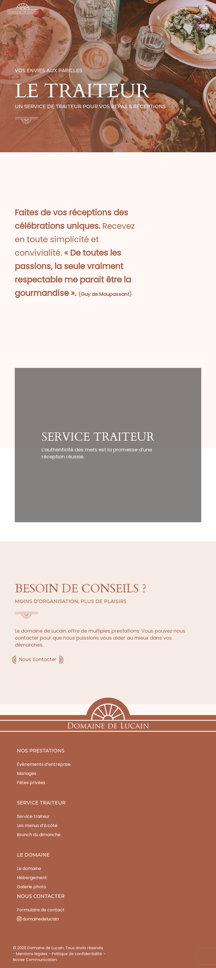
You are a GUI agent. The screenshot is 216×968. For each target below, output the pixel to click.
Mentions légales (32, 953)
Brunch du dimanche (38, 835)
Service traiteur (33, 816)
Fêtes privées (31, 783)
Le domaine (29, 868)
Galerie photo (31, 887)
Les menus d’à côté (37, 825)
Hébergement (32, 878)
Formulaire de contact (40, 910)
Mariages (26, 773)
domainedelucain (38, 919)
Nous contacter (37, 659)
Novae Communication (35, 959)
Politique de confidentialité (77, 953)
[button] (205, 8)
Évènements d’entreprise (44, 764)
